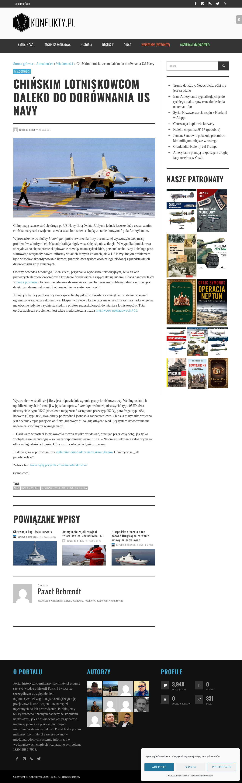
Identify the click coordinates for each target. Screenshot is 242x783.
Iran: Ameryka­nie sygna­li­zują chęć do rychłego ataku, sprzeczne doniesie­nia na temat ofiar (199, 102)
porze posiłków (27, 282)
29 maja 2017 (45, 129)
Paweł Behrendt (27, 129)
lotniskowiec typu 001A (53, 488)
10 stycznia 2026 (47, 536)
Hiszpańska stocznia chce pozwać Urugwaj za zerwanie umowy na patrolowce (130, 535)
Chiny (16, 488)
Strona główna (23, 64)
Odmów (190, 767)
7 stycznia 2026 (93, 540)
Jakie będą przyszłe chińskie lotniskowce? (58, 465)
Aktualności (44, 64)
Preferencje (221, 767)
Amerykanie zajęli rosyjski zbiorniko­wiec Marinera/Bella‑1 (83, 533)
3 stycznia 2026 (145, 544)
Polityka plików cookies (178, 775)
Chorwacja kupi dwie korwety (32, 531)
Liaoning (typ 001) (30, 488)
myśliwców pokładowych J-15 (116, 310)
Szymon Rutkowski (27, 536)
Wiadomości (64, 64)
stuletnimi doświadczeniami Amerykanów (84, 452)
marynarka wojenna (77, 488)
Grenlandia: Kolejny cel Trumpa (195, 146)
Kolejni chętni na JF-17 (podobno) (196, 129)
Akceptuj (159, 767)
